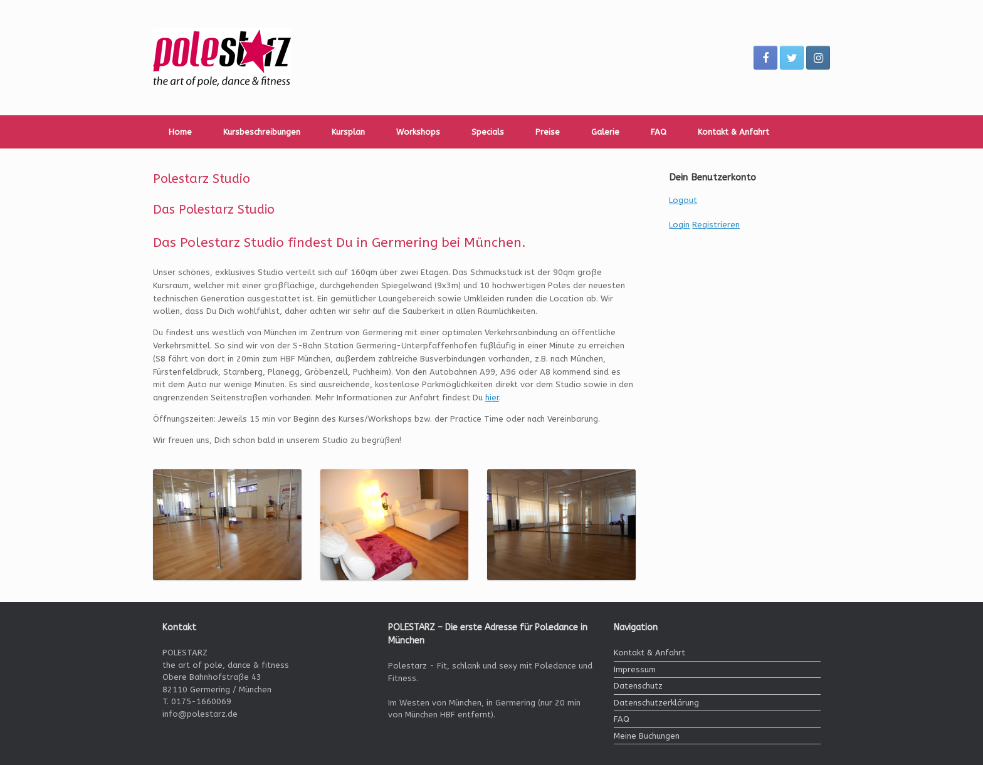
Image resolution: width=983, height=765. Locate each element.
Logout (683, 200)
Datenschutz (638, 685)
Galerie (605, 132)
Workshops (418, 132)
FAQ (658, 132)
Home (180, 132)
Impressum (635, 669)
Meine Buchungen (647, 736)
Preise (547, 132)
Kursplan (348, 132)
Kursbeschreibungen (261, 132)
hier (492, 397)
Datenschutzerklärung (656, 702)
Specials (487, 132)
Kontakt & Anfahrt (733, 132)
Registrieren (716, 224)
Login (679, 224)
